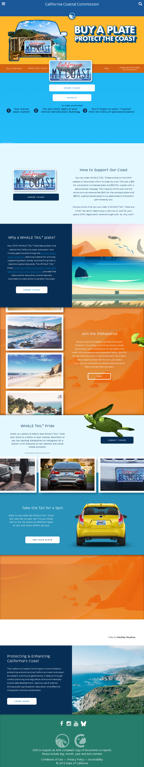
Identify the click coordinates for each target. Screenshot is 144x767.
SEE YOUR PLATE (42, 540)
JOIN (99, 376)
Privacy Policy (75, 759)
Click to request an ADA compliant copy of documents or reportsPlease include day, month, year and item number (72, 752)
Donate (72, 98)
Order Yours (72, 88)
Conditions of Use (52, 759)
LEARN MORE (21, 701)
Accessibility (95, 759)
